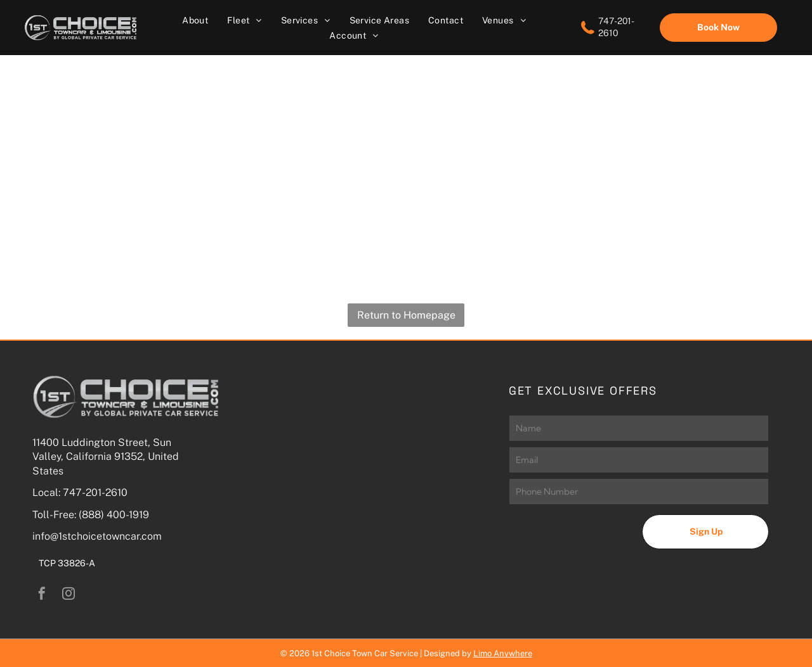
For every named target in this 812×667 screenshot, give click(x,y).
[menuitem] (195, 20)
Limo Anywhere (502, 653)
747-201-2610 (95, 492)
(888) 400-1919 (114, 515)
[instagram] (68, 595)
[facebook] (41, 595)
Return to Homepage (406, 315)
